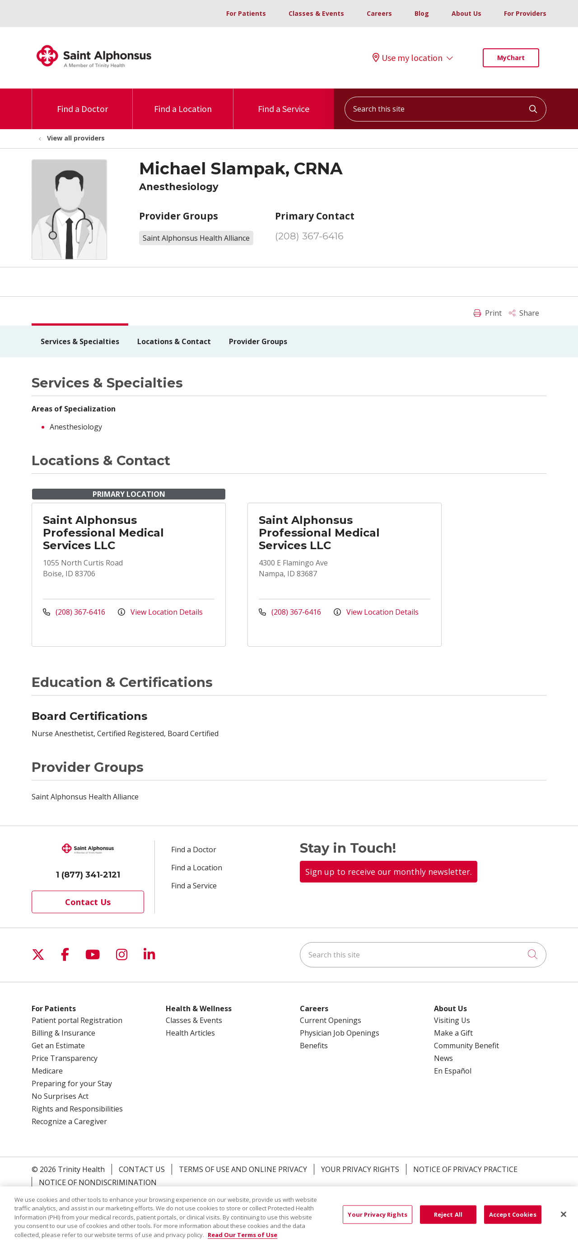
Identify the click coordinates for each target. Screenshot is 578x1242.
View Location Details (160, 612)
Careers (379, 13)
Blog (422, 13)
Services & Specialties (80, 341)
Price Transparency (65, 1058)
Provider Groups (258, 341)
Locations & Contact (174, 341)
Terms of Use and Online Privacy (243, 1169)
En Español (452, 1071)
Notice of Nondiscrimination (98, 1182)
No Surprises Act (60, 1096)
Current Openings (330, 1020)
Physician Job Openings (339, 1033)
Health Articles (190, 1033)
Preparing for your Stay (72, 1083)
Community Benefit (466, 1046)
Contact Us (88, 901)
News (443, 1058)
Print (488, 313)
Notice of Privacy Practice (465, 1169)
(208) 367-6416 (309, 236)
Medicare (47, 1071)
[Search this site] (445, 109)
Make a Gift (453, 1033)
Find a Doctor (82, 101)
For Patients (246, 13)
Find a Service (283, 101)
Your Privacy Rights (360, 1169)
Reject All (448, 1223)
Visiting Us (452, 1020)
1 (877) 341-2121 (88, 875)
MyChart (511, 57)
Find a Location (183, 101)
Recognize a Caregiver (69, 1121)
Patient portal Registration (77, 1020)
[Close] (563, 1223)
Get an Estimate (58, 1046)
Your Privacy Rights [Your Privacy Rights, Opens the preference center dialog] (377, 1223)
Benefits (314, 1046)
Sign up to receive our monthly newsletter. (388, 871)
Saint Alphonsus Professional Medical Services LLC (103, 533)
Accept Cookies (512, 1223)
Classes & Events (316, 13)
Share (524, 313)
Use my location (408, 57)
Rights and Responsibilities (77, 1109)
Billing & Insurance (63, 1033)
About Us (466, 13)
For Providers (525, 13)
